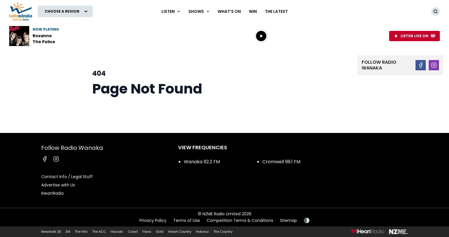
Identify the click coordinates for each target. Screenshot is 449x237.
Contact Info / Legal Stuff (67, 177)
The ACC (99, 231)
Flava (146, 231)
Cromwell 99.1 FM (281, 161)
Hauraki (117, 231)
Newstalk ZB (51, 231)
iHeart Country (179, 231)
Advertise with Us (58, 185)
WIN (253, 11)
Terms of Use (186, 220)
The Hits (81, 231)
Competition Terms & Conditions (240, 220)
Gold (160, 231)
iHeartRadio (52, 193)
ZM (67, 231)
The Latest (276, 11)
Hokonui (202, 231)
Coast (133, 231)
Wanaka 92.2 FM (202, 161)
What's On (229, 11)
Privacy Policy (152, 220)
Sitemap (288, 220)
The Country (223, 231)
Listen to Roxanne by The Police (45, 36)
